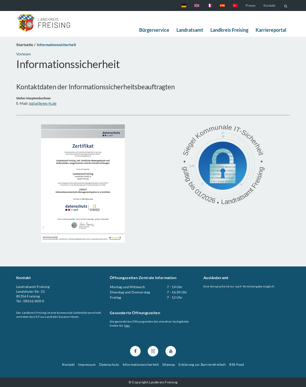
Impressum (87, 365)
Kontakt (269, 5)
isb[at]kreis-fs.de (42, 103)
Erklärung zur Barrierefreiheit (202, 365)
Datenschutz (109, 365)
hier (127, 325)
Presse (250, 5)
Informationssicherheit (141, 365)
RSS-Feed (236, 365)
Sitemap (168, 365)
